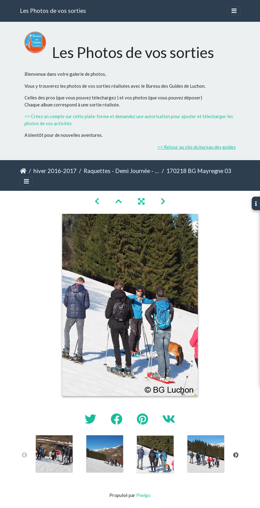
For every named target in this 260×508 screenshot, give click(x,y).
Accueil (23, 171)
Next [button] (236, 455)
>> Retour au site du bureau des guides (196, 147)
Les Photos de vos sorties (53, 10)
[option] (54, 453)
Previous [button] (24, 455)
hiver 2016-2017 (55, 170)
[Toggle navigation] (234, 10)
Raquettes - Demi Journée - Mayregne (121, 170)
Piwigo (143, 495)
